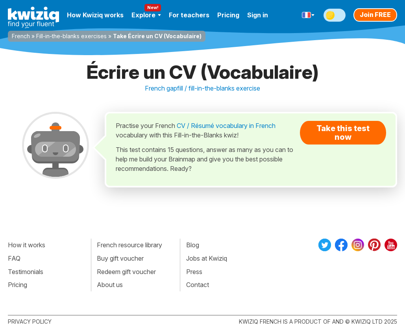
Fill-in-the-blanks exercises (71, 36)
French (21, 36)
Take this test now (343, 133)
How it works (26, 245)
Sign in (257, 15)
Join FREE (375, 15)
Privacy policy (30, 321)
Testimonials (25, 272)
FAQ (14, 258)
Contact (197, 285)
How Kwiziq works (95, 15)
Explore (146, 15)
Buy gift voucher (120, 258)
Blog (192, 245)
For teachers (189, 15)
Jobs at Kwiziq (206, 258)
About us (110, 285)
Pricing (228, 15)
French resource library (129, 245)
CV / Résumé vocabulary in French (226, 126)
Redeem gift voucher (126, 272)
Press (194, 272)
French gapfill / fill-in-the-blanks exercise (202, 88)
